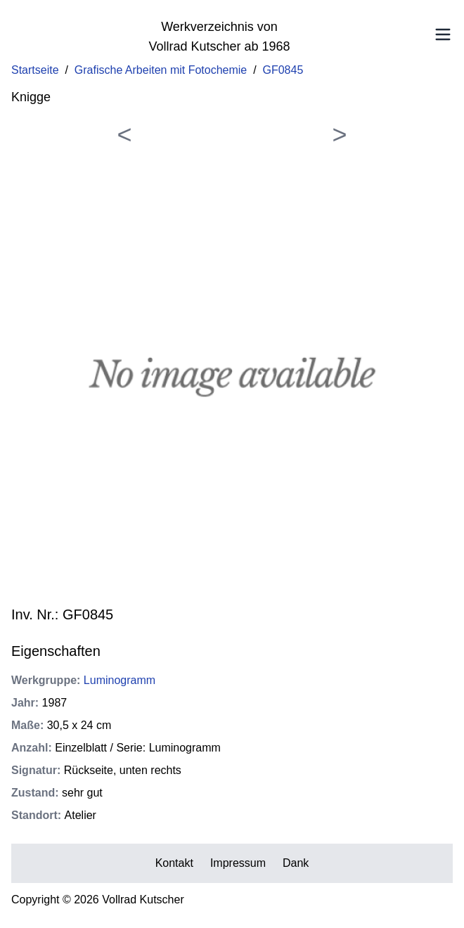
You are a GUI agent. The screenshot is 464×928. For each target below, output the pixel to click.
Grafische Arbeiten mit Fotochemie (161, 70)
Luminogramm (119, 680)
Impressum (238, 863)
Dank (296, 863)
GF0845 (283, 70)
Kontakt (174, 863)
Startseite (35, 70)
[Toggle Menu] (443, 34)
